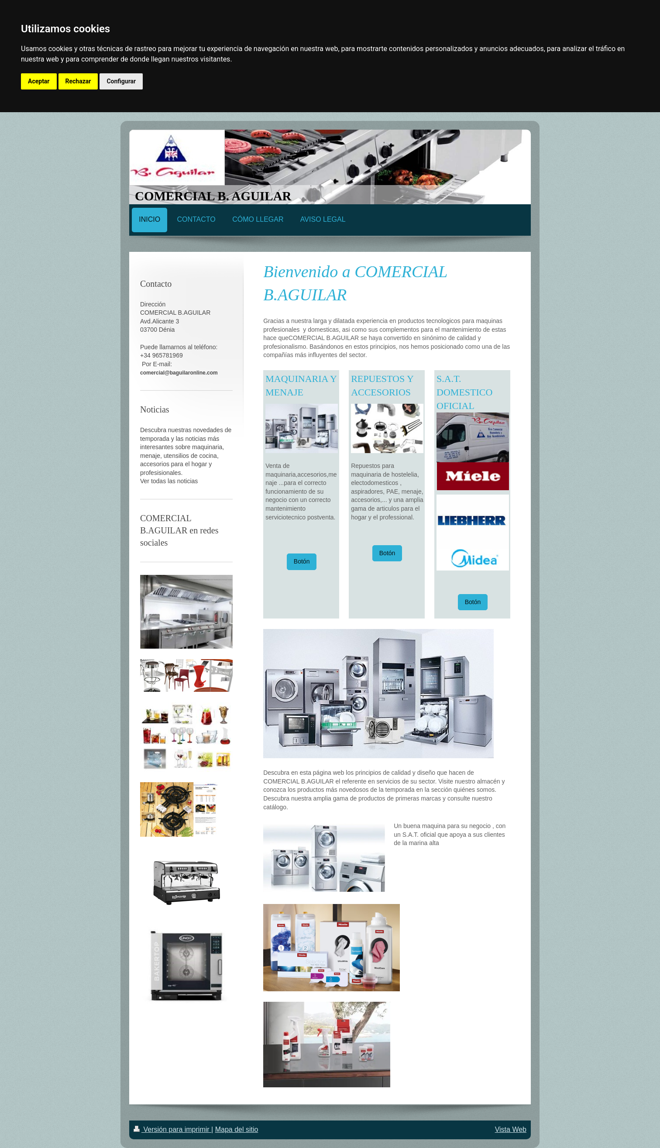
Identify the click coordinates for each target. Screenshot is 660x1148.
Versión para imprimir (172, 1129)
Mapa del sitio (236, 1129)
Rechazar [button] (78, 81)
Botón (302, 561)
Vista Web (510, 1129)
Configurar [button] (121, 81)
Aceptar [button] (39, 81)
